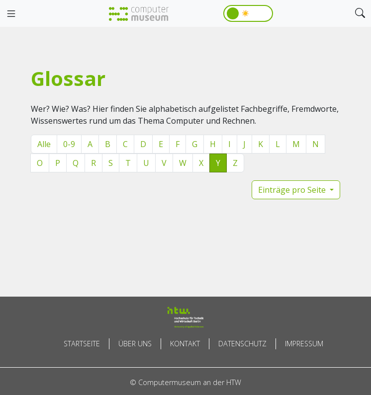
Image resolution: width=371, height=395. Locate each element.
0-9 (69, 144)
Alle (44, 144)
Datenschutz (242, 343)
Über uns (135, 343)
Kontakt (185, 343)
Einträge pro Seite (293, 189)
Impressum (304, 343)
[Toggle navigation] (11, 14)
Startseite (82, 343)
